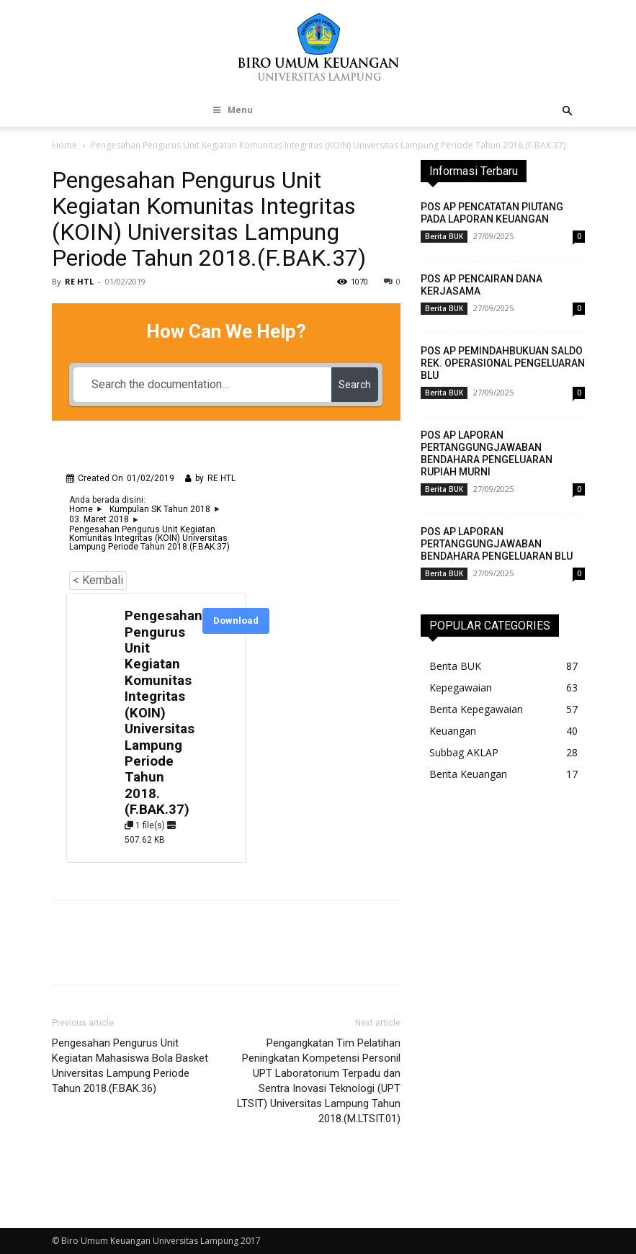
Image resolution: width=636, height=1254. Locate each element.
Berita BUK (444, 236)
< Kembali (98, 580)
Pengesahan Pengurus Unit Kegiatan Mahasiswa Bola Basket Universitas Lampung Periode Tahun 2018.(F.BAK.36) (130, 1065)
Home (64, 145)
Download (236, 620)
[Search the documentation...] (202, 384)
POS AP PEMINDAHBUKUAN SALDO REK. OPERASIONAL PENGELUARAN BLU (503, 363)
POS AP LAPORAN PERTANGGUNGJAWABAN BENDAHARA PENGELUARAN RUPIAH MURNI (486, 453)
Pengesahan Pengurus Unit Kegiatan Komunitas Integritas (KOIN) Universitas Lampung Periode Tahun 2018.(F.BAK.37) (163, 713)
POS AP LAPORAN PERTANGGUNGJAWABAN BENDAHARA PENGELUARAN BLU (497, 544)
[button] (567, 111)
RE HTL (79, 281)
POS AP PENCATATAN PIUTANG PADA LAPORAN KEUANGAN (492, 213)
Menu (232, 110)
